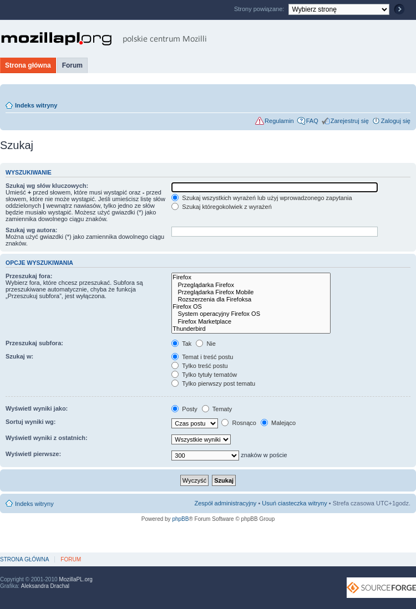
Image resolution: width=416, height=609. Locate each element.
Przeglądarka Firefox (251, 285)
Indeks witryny (36, 105)
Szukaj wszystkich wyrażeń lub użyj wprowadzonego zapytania (261, 198)
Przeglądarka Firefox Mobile (251, 292)
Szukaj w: (19, 356)
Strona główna (28, 65)
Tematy (217, 409)
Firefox (251, 277)
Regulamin (279, 120)
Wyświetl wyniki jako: (37, 408)
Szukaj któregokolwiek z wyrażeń (221, 206)
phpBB (180, 519)
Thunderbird (251, 328)
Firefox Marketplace (251, 321)
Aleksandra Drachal (45, 586)
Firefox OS (251, 306)
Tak (181, 343)
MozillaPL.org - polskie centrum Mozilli (104, 39)
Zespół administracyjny (226, 503)
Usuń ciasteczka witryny (294, 503)
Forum (72, 65)
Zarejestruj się (350, 120)
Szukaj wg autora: (32, 230)
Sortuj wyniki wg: (30, 421)
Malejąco (278, 422)
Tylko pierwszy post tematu (213, 383)
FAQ (312, 120)
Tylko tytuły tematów (204, 374)
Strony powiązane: (260, 9)
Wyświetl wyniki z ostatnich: (47, 437)
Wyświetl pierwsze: (33, 454)
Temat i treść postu (202, 357)
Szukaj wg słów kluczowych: (47, 185)
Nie (206, 343)
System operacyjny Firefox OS (251, 314)
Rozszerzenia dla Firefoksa (251, 299)
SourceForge (381, 587)
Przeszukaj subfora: (34, 343)
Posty (184, 409)
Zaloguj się (395, 120)
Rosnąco (238, 422)
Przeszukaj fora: (29, 276)
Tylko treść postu (199, 365)
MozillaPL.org (76, 579)
